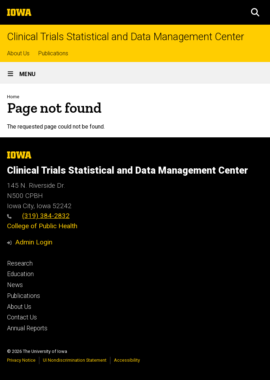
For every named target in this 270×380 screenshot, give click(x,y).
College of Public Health (42, 226)
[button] (255, 12)
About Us (18, 53)
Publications (53, 53)
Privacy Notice (21, 360)
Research (20, 263)
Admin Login (33, 242)
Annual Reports (27, 328)
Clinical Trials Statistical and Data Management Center (125, 37)
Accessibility (127, 360)
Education (20, 274)
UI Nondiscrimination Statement (75, 360)
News (15, 284)
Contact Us (22, 317)
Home (13, 96)
